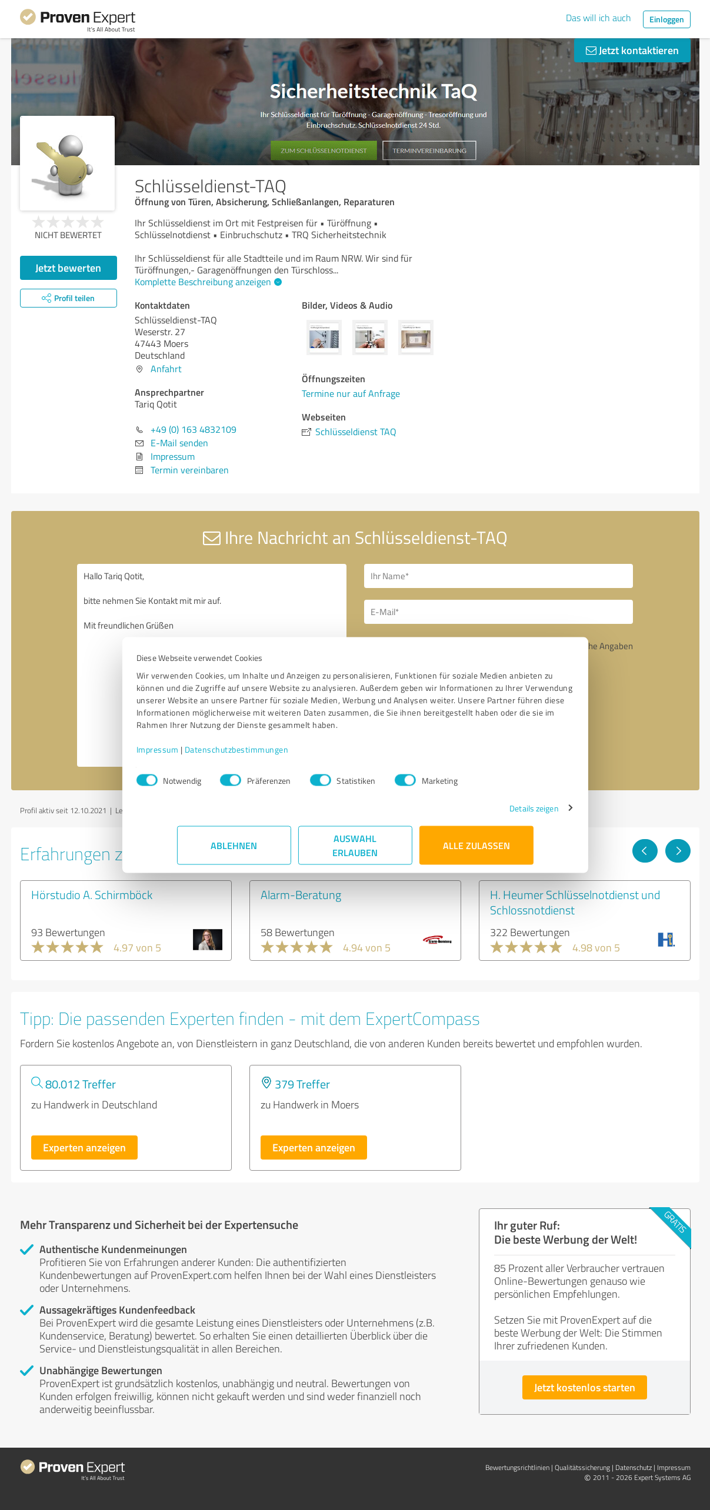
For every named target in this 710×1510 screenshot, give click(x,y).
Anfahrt (166, 368)
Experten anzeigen (84, 1147)
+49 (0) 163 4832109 (193, 429)
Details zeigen (493, 814)
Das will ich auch (598, 17)
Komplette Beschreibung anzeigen (207, 281)
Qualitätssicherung (582, 1467)
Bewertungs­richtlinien (517, 1467)
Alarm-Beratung (301, 894)
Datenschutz (633, 1467)
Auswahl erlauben (355, 851)
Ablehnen (234, 851)
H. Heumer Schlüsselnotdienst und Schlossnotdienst (575, 902)
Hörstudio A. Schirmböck (91, 894)
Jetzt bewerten (68, 267)
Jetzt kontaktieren (632, 50)
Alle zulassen (476, 851)
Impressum (198, 755)
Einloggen (666, 19)
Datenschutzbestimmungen (277, 755)
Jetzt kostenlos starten (584, 1387)
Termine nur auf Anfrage (351, 393)
